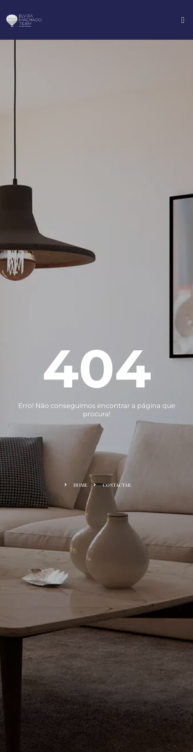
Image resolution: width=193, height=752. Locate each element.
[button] (182, 20)
